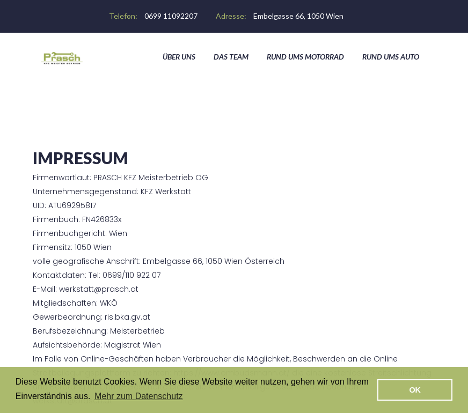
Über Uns (179, 56)
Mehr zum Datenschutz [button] (138, 396)
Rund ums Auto (390, 56)
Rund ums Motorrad (305, 56)
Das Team (231, 56)
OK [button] (415, 390)
